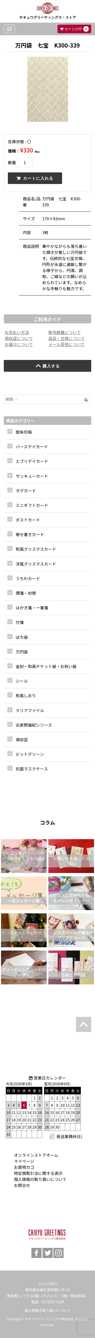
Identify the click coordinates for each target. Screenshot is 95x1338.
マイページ (24, 1161)
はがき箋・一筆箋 (32, 608)
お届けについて (19, 344)
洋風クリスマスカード (36, 564)
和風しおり (26, 695)
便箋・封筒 (26, 593)
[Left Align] (86, 400)
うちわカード (28, 578)
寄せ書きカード (30, 534)
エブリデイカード (32, 461)
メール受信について (66, 344)
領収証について (19, 338)
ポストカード (28, 520)
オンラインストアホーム (36, 1155)
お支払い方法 (17, 332)
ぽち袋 (22, 637)
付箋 (20, 622)
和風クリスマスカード (36, 549)
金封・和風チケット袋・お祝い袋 (46, 666)
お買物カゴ (24, 1167)
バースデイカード (32, 446)
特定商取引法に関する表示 (38, 1173)
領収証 (22, 739)
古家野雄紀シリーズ (34, 725)
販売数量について (64, 332)
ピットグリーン (30, 754)
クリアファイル (30, 710)
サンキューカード (32, 476)
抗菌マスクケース (32, 769)
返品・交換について (66, 338)
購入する (47, 366)
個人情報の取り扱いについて (40, 1179)
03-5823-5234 (53, 1301)
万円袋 (22, 652)
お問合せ (22, 1185)
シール (22, 681)
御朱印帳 (24, 432)
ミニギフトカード (32, 505)
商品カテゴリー (20, 421)
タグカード (26, 491)
